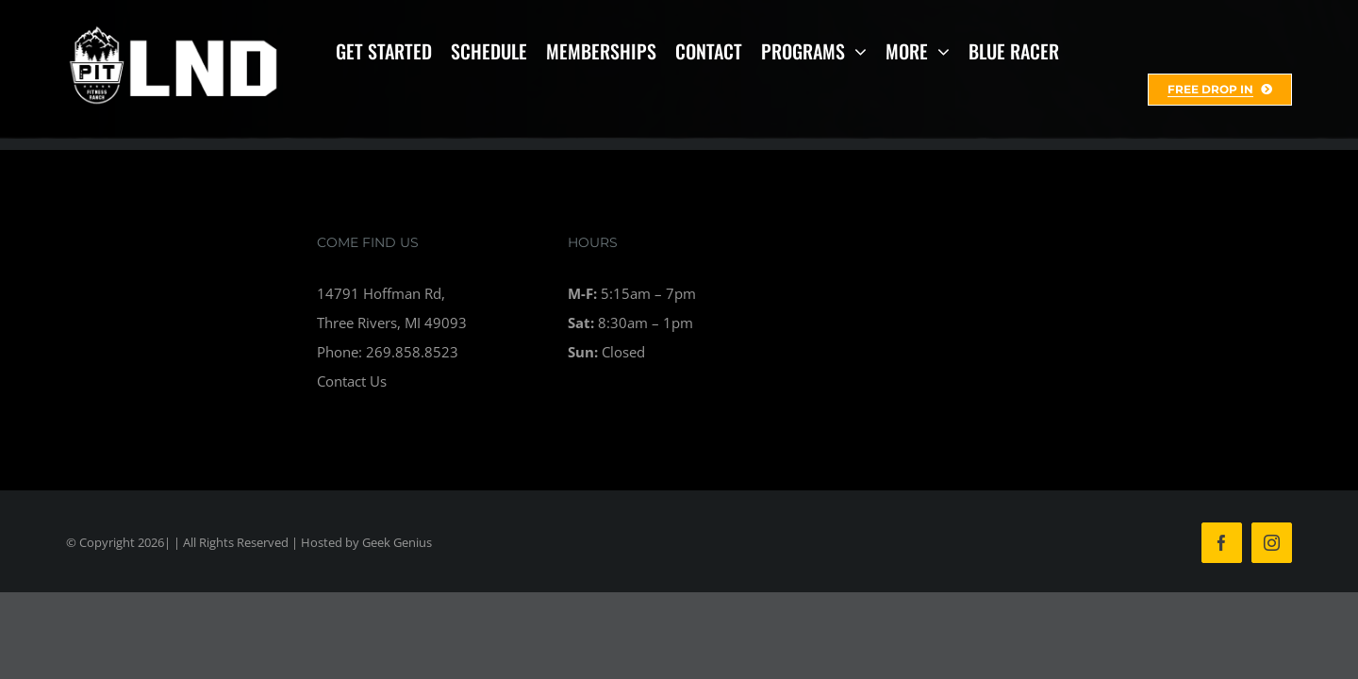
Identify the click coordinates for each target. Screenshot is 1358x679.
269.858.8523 (412, 351)
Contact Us (352, 381)
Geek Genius (397, 542)
